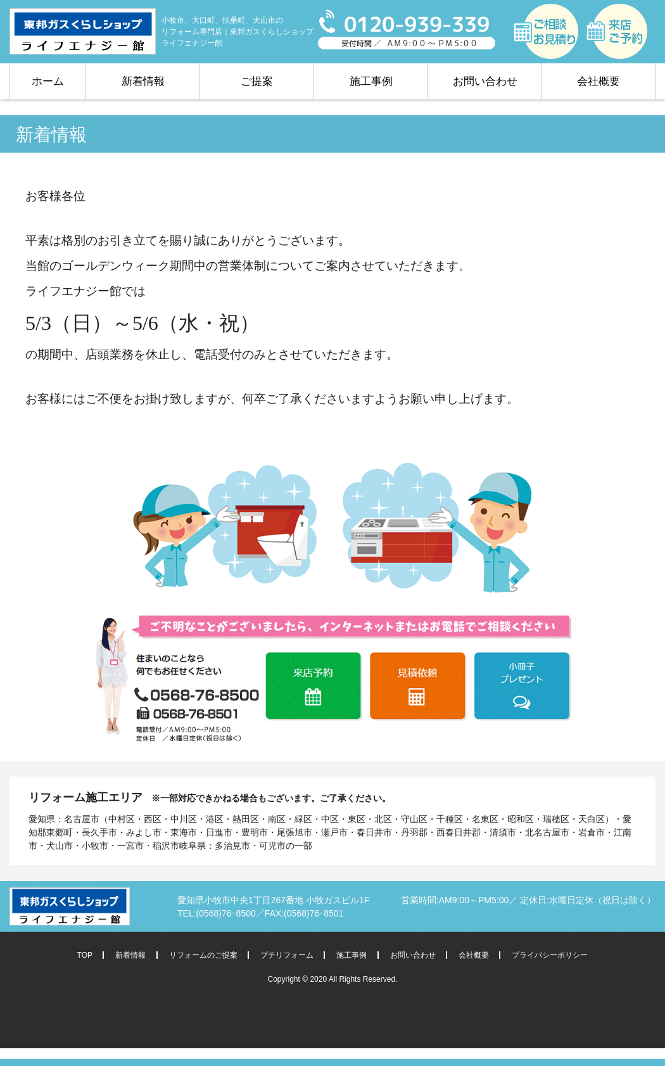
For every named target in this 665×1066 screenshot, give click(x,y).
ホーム (48, 81)
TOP (84, 955)
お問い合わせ (485, 81)
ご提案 (257, 81)
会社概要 (598, 81)
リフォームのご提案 (203, 955)
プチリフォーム (287, 955)
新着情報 (143, 81)
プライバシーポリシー (550, 955)
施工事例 (371, 81)
